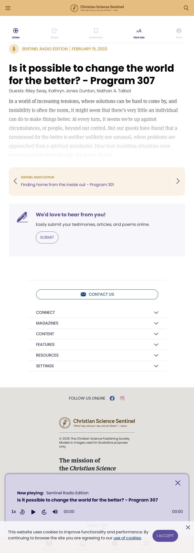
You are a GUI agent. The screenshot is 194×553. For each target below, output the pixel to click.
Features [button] (45, 344)
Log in (166, 8)
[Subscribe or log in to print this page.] (179, 34)
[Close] (178, 483)
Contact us (97, 294)
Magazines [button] (47, 323)
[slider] (123, 512)
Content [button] (45, 334)
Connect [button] (45, 312)
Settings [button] (45, 366)
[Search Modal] (186, 8)
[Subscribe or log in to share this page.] (54, 34)
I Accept (165, 535)
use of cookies (127, 538)
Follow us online (87, 398)
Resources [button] (47, 355)
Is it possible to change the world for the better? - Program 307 (91, 74)
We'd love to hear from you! (71, 215)
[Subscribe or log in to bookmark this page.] (96, 34)
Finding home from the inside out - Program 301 (67, 184)
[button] (33, 511)
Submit (47, 237)
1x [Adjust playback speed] (13, 511)
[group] (55, 511)
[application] (97, 504)
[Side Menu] (8, 8)
